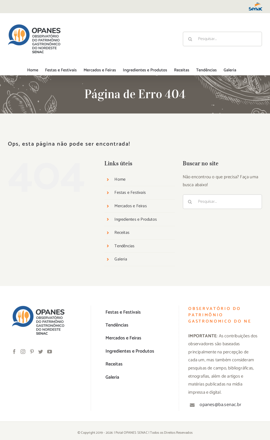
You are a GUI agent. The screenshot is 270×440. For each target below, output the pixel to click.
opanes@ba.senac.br (220, 405)
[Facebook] (14, 351)
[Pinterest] (32, 351)
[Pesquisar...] (222, 39)
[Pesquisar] (190, 39)
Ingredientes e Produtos (135, 219)
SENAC (142, 433)
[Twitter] (40, 351)
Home (120, 179)
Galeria (120, 259)
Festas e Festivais (130, 192)
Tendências (124, 246)
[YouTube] (49, 351)
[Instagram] (23, 351)
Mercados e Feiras (130, 206)
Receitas (121, 232)
